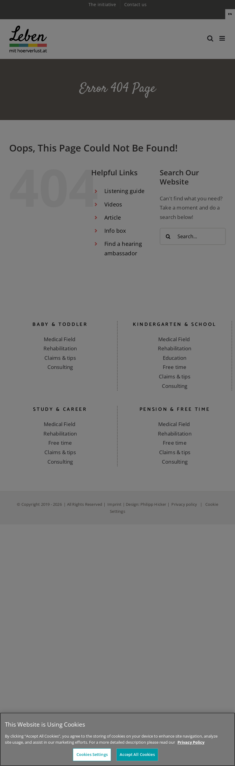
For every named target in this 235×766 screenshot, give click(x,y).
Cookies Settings (92, 755)
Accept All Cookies (137, 755)
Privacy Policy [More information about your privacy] (190, 743)
